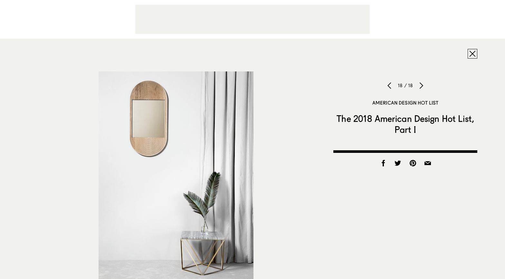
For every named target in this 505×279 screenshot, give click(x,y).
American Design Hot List (405, 103)
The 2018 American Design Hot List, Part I (405, 124)
